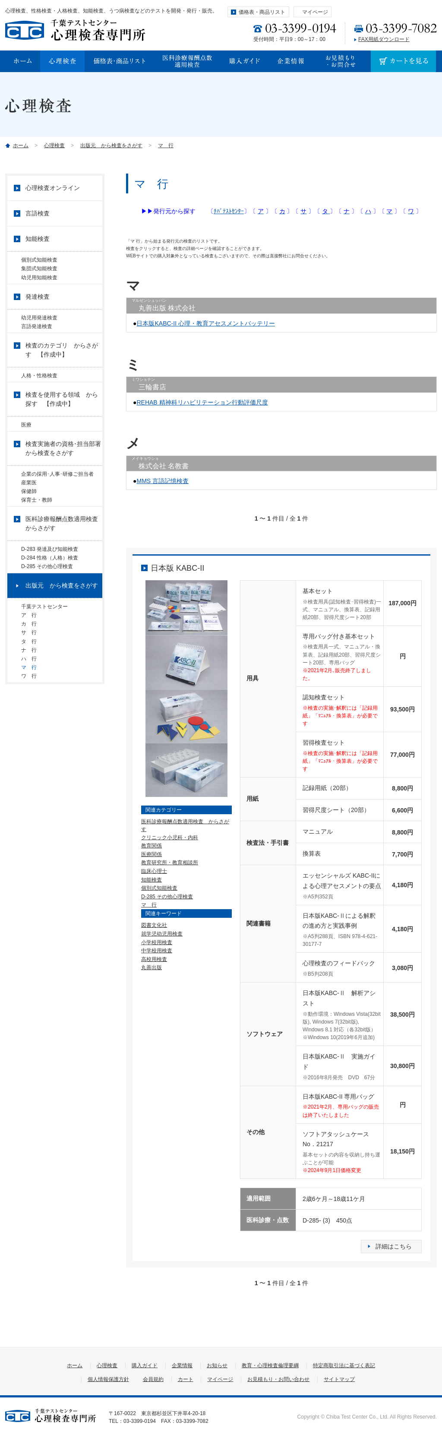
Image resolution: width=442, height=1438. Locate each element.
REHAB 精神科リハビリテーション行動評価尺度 (202, 402)
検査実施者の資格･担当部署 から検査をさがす (63, 472)
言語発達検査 (36, 340)
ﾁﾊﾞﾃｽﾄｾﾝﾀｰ (229, 211)
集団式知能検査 (39, 272)
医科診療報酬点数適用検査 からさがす (63, 561)
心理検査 (54, 145)
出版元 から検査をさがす (111, 145)
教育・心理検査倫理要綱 (270, 1365)
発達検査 (37, 306)
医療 (26, 445)
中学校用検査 (156, 951)
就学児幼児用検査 (162, 934)
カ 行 (29, 678)
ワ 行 (29, 750)
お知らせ (217, 1365)
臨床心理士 (154, 871)
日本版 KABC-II (177, 568)
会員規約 (153, 1379)
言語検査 (37, 213)
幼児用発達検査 (39, 328)
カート (185, 1379)
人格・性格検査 (39, 392)
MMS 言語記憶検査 (162, 480)
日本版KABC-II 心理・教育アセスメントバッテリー (205, 323)
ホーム (20, 145)
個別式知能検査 (159, 888)
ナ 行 (29, 714)
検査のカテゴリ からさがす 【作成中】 (61, 367)
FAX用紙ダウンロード (384, 39)
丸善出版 (151, 967)
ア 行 (31, 666)
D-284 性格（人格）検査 (49, 598)
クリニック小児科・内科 (169, 837)
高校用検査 (154, 959)
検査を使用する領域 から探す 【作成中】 (61, 419)
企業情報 (182, 1365)
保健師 (29, 521)
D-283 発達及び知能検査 (49, 586)
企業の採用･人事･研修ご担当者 (60, 497)
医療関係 (151, 854)
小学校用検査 (156, 942)
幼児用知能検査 (39, 284)
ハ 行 (29, 726)
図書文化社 (154, 925)
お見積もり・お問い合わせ (278, 1379)
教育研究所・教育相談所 (169, 863)
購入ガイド (145, 1365)
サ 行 (31, 690)
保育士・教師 (36, 534)
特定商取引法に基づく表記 (344, 1365)
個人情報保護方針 (108, 1379)
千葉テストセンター (44, 654)
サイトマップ (339, 1379)
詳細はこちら (394, 1246)
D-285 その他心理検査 (167, 897)
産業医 (29, 509)
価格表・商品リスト (262, 12)
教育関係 (151, 846)
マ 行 (166, 145)
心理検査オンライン (52, 187)
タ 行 (29, 702)
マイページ (315, 12)
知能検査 (151, 880)
